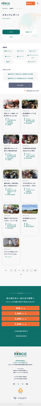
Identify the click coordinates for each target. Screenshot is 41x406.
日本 (9, 61)
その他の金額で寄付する (21, 331)
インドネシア (32, 61)
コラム (11, 37)
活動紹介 (11, 8)
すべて (11, 32)
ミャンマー (8, 56)
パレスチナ (33, 51)
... (31, 270)
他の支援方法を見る (21, 336)
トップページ (4, 8)
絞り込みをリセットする (33, 91)
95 (35, 270)
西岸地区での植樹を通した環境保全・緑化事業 (21, 74)
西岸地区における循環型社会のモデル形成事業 (21, 78)
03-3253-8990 (21, 376)
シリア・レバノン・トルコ (33, 56)
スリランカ (21, 51)
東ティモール (8, 51)
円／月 (20, 308)
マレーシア (21, 56)
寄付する (29, 3)
